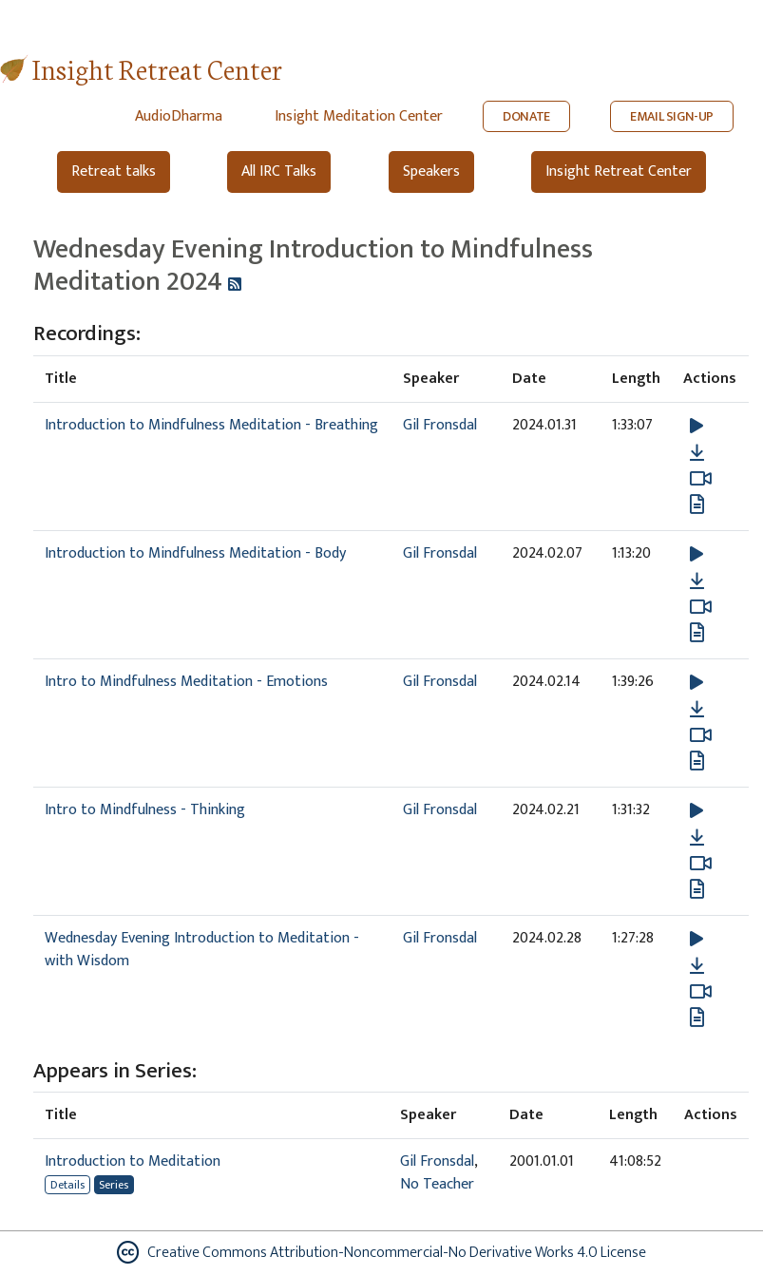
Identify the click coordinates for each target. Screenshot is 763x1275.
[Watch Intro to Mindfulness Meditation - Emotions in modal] (700, 735)
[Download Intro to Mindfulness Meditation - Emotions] (697, 709)
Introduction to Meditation (132, 1161)
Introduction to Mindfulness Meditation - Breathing (211, 425)
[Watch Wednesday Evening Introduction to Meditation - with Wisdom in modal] (700, 992)
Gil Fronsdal (440, 425)
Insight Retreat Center (157, 67)
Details (67, 1184)
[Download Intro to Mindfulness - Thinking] (697, 838)
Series (113, 1184)
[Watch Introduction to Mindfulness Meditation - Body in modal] (700, 607)
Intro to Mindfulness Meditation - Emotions (186, 682)
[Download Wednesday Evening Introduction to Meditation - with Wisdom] (697, 966)
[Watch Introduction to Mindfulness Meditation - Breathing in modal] (700, 479)
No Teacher (437, 1184)
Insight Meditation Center (359, 116)
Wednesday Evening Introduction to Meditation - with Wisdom (202, 949)
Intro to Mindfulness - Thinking (145, 810)
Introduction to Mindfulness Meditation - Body (195, 553)
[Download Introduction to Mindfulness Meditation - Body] (697, 581)
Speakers (431, 171)
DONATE (526, 116)
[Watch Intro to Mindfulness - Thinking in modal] (700, 863)
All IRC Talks (278, 171)
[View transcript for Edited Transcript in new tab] (697, 759)
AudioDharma (178, 116)
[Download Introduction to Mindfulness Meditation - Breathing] (697, 453)
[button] (696, 425)
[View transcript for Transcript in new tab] (697, 503)
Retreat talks (113, 171)
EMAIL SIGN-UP (672, 116)
